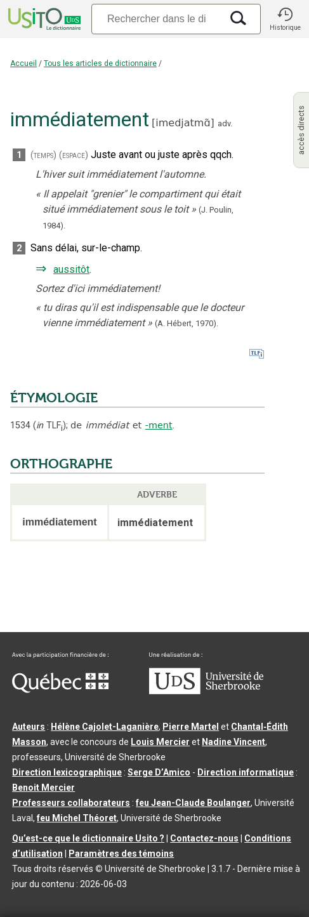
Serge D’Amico (159, 772)
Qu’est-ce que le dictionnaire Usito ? (88, 838)
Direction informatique (245, 772)
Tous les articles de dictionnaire (100, 63)
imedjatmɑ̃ (182, 123)
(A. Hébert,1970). (186, 323)
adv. (225, 123)
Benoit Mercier (43, 787)
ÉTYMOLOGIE (54, 398)
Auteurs (28, 727)
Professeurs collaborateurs (71, 803)
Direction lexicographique (67, 772)
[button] (285, 19)
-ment (159, 425)
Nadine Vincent (233, 742)
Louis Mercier (160, 742)
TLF (49, 425)
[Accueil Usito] (43, 19)
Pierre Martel (190, 727)
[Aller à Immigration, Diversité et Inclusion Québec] (60, 690)
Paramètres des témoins (121, 853)
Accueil (23, 63)
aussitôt (71, 269)
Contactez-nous (204, 838)
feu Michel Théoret (77, 818)
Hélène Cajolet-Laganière (105, 727)
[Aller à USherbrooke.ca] (206, 691)
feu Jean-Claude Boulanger (193, 803)
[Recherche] (156, 18)
